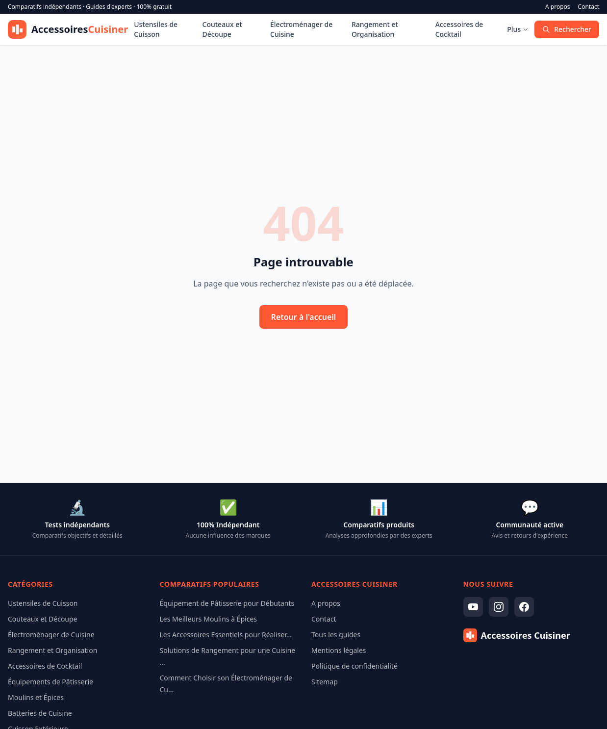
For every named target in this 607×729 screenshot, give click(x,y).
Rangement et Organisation (375, 29)
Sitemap (324, 681)
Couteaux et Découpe (222, 29)
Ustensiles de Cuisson (155, 29)
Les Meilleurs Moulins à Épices (208, 619)
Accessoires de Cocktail (459, 29)
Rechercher (566, 29)
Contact (588, 7)
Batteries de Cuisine (40, 713)
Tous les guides (335, 634)
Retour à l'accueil (303, 317)
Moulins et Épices (36, 697)
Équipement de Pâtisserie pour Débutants (227, 603)
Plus (518, 29)
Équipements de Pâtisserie (50, 681)
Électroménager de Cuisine (301, 29)
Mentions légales (338, 650)
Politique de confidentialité (354, 666)
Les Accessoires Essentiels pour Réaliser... (226, 634)
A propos (557, 7)
